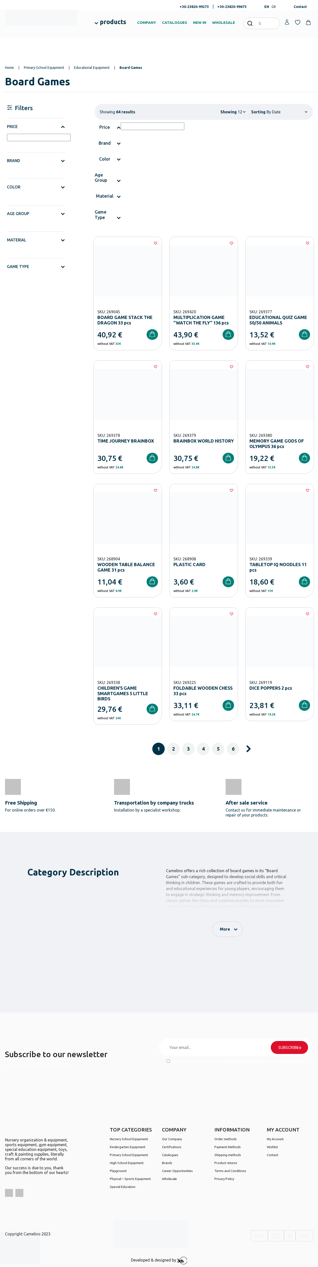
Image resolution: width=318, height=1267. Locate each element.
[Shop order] (287, 111)
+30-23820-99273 (194, 7)
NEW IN (199, 22)
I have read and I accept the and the (236, 1061)
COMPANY (146, 22)
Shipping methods (227, 1155)
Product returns (225, 1163)
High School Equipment (127, 1163)
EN (266, 7)
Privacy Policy (291, 1061)
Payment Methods (227, 1147)
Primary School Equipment (44, 68)
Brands (167, 1163)
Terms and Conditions (242, 1061)
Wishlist (272, 1147)
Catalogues (170, 1155)
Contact (300, 7)
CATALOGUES (174, 22)
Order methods (225, 1139)
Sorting (258, 112)
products (113, 21)
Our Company (172, 1139)
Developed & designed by (159, 1260)
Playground (118, 1171)
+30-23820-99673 (231, 7)
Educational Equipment (92, 68)
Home (9, 68)
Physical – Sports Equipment (130, 1178)
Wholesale (169, 1178)
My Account (275, 1139)
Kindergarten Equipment (127, 1147)
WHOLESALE (223, 22)
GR (274, 7)
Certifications (171, 1147)
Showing (228, 112)
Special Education (122, 1186)
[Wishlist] (155, 243)
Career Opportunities (177, 1171)
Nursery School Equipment (129, 1139)
